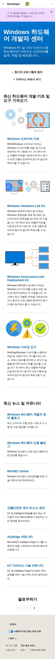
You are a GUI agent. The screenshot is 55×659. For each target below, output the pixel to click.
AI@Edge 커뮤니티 (20, 536)
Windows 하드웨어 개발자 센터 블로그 (26, 416)
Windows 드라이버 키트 (23, 138)
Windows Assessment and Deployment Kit (25, 278)
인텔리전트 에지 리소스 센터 (26, 508)
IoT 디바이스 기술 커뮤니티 (25, 565)
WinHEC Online (18, 471)
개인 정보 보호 (27, 645)
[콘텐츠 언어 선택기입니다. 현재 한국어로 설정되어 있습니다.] (12, 624)
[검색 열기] (52, 4)
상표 (22, 650)
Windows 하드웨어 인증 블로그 (26, 444)
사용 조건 (10, 650)
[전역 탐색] (3, 4)
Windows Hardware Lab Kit (26, 206)
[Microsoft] (27, 4)
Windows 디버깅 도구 (21, 347)
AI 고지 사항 (11, 645)
